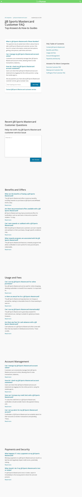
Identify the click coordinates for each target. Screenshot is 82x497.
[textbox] (18, 85)
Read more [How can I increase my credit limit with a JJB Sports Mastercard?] (8, 393)
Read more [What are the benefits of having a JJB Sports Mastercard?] (8, 191)
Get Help (35, 84)
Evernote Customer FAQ (53, 67)
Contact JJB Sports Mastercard (55, 47)
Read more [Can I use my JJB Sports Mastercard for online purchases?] (8, 279)
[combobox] (18, 85)
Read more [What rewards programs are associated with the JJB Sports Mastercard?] (8, 236)
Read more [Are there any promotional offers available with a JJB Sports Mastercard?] (8, 206)
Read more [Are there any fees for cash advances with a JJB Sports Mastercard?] (8, 320)
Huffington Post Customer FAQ (55, 73)
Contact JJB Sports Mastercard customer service (21, 89)
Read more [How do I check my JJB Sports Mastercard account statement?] (8, 378)
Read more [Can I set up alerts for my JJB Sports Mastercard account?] (8, 407)
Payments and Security (53, 58)
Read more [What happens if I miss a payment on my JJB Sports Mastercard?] (8, 451)
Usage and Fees (51, 53)
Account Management (53, 56)
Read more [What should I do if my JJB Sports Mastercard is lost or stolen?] (8, 466)
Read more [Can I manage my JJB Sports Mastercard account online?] (8, 363)
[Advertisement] (23, 106)
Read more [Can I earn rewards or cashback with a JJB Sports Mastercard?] (8, 221)
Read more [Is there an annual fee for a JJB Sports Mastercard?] (8, 292)
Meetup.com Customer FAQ (54, 70)
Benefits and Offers (52, 50)
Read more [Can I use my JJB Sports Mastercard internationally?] (8, 305)
